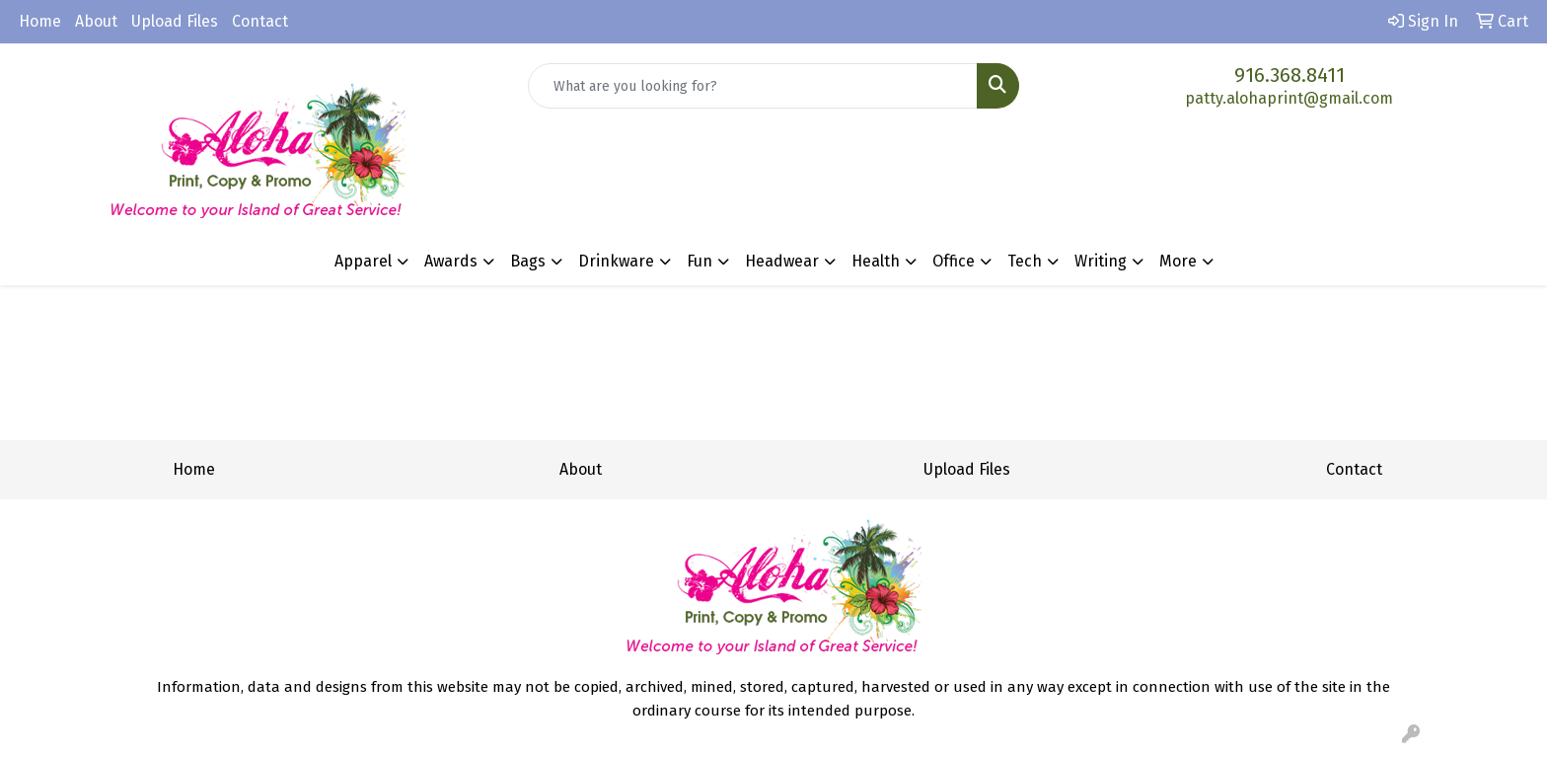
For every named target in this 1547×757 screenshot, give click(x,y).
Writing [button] (1100, 261)
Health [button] (875, 261)
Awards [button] (451, 261)
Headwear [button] (782, 261)
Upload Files (174, 21)
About (96, 21)
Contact (260, 21)
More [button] (1178, 261)
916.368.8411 (1289, 75)
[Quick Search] (753, 86)
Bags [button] (528, 261)
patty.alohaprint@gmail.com (1289, 98)
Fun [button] (699, 261)
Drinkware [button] (616, 261)
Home (40, 21)
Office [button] (953, 261)
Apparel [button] (363, 261)
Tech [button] (1024, 261)
